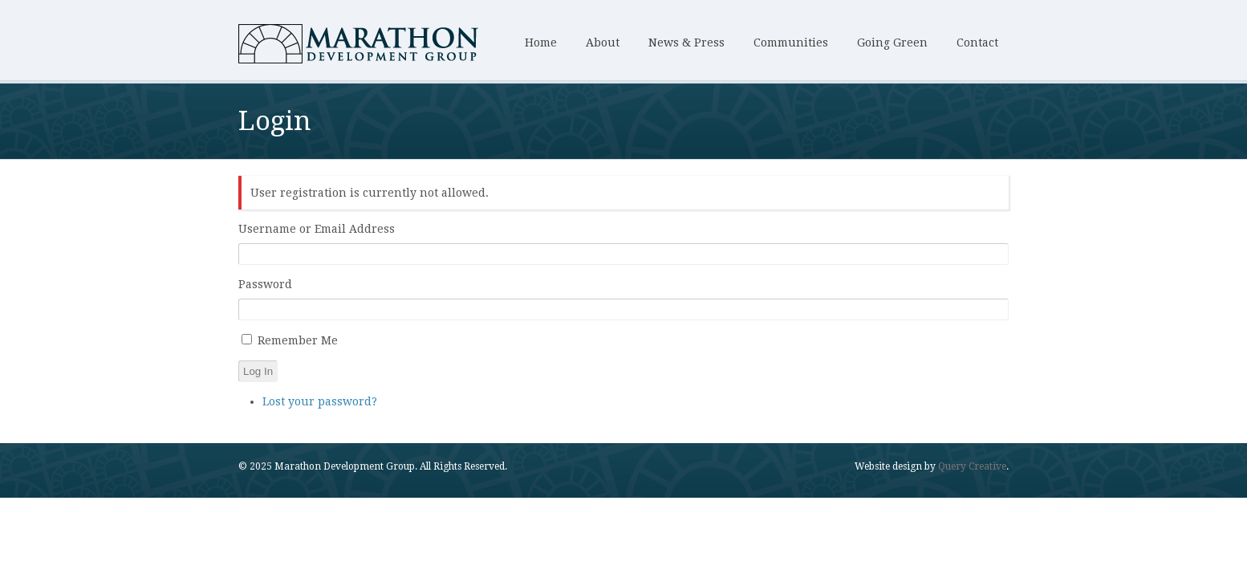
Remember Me (298, 340)
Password (265, 284)
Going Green (892, 42)
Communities (790, 42)
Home (541, 42)
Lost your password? (319, 401)
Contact (977, 42)
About (602, 42)
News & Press (686, 42)
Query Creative (972, 466)
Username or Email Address (316, 228)
